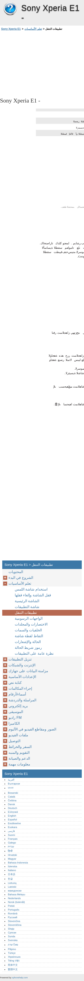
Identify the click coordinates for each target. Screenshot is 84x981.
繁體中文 (13, 969)
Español (12, 819)
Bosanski (13, 792)
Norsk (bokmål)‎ (16, 902)
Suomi (11, 835)
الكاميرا (14, 723)
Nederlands (14, 898)
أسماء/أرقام (17, 694)
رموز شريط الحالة (28, 648)
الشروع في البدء (21, 578)
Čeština (12, 800)
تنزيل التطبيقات (20, 659)
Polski (11, 906)
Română (12, 913)
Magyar (12, 858)
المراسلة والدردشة (22, 700)
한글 (10, 878)
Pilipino (12, 949)
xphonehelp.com (20, 977)
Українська (14, 956)
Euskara (12, 827)
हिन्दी (10, 851)
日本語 (11, 874)
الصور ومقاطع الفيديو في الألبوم (32, 729)
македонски (15, 890)
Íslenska (12, 866)
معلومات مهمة (19, 764)
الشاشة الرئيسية (27, 601)
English (12, 815)
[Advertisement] (42, 63)
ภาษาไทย (13, 944)
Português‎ (13, 909)
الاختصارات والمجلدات (31, 624)
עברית (11, 846)
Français (12, 838)
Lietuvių (12, 883)
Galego (12, 842)
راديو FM (15, 717)
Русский (12, 917)
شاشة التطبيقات (27, 607)
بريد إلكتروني (18, 706)
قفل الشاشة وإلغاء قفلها (33, 595)
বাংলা (10, 788)
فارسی (11, 831)
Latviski (12, 886)
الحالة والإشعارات (28, 642)
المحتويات (16, 572)
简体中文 (13, 965)
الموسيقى (16, 712)
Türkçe (11, 953)
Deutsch (12, 808)
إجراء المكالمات (20, 688)
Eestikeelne (14, 823)
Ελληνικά (13, 812)
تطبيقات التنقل (26, 613)
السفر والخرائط (20, 747)
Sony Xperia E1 (10, 9)
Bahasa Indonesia (18, 862)
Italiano (12, 870)
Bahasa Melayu (16, 894)
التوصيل (14, 741)
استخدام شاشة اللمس (31, 589)
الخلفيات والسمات (28, 630)
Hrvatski (12, 855)
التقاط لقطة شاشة (29, 636)
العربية (11, 779)
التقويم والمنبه (19, 752)
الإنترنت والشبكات (22, 665)
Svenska (12, 940)
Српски (12, 932)
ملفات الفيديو (18, 735)
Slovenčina (14, 921)
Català (11, 796)
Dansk (11, 804)
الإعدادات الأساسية (22, 677)
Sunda (11, 936)
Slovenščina (14, 925)
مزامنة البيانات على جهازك (28, 671)
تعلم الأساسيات (33, 29)
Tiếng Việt (13, 960)
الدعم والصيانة (19, 758)
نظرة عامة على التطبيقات (34, 653)
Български (14, 783)
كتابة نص (15, 683)
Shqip (11, 928)
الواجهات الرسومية (29, 618)
